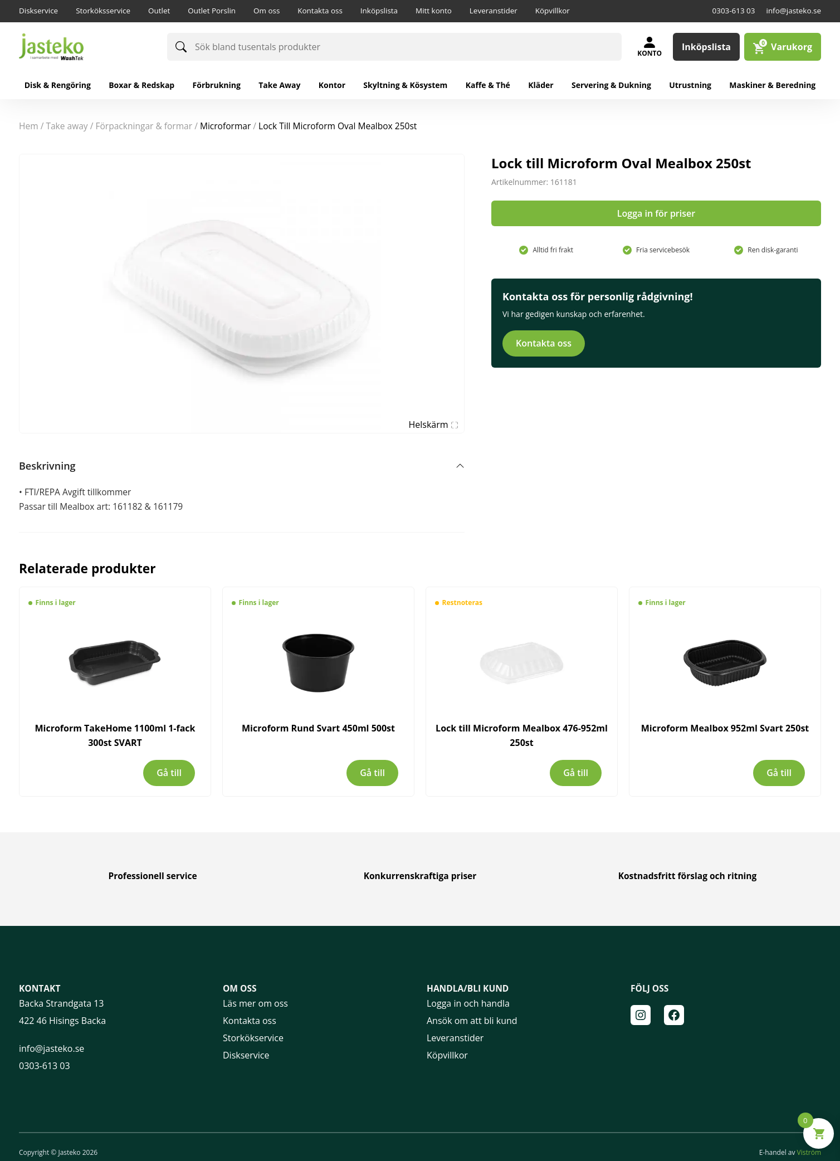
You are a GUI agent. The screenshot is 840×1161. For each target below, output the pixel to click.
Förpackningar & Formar (143, 126)
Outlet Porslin (212, 11)
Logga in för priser (656, 213)
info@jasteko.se (793, 11)
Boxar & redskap (141, 85)
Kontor (332, 85)
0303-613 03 (733, 11)
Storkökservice (253, 1038)
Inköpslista (379, 11)
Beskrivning (47, 465)
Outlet (159, 11)
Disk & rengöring (58, 85)
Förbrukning (217, 85)
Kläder (541, 85)
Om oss (266, 11)
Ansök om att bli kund (472, 1020)
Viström (809, 1152)
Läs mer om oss (255, 1003)
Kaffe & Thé (488, 85)
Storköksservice (103, 11)
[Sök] (181, 47)
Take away (279, 85)
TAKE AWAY (66, 126)
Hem (28, 126)
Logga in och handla (468, 1003)
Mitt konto (434, 11)
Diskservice (38, 11)
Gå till (169, 773)
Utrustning (690, 85)
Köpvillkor (552, 11)
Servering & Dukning (611, 85)
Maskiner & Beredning (772, 85)
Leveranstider (493, 11)
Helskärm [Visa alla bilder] (433, 424)
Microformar (225, 126)
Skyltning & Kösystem (405, 85)
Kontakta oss (320, 11)
